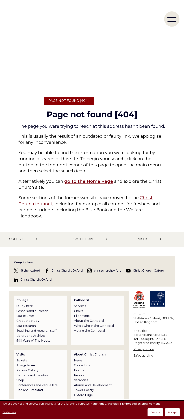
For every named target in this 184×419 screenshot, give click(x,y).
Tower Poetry (84, 390)
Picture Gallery (27, 370)
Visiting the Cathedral (89, 330)
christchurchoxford (108, 270)
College (22, 300)
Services (80, 306)
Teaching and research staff (36, 330)
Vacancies (81, 380)
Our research (26, 326)
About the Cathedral (89, 320)
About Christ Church (90, 354)
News (78, 360)
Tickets (21, 360)
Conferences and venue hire (37, 385)
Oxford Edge (83, 395)
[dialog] (92, 409)
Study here (24, 306)
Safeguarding (143, 355)
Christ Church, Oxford (67, 270)
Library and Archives (30, 335)
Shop (20, 380)
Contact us (82, 365)
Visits (20, 354)
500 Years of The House (33, 340)
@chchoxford (30, 270)
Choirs (78, 311)
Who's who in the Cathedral (94, 326)
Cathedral (81, 300)
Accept (172, 412)
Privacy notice (143, 349)
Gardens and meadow (32, 375)
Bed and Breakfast (29, 390)
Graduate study (27, 320)
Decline (155, 412)
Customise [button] (9, 412)
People (79, 375)
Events (79, 370)
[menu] (171, 19)
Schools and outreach (32, 311)
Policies (79, 400)
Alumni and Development (93, 385)
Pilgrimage (82, 316)
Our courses (25, 316)
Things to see (26, 365)
